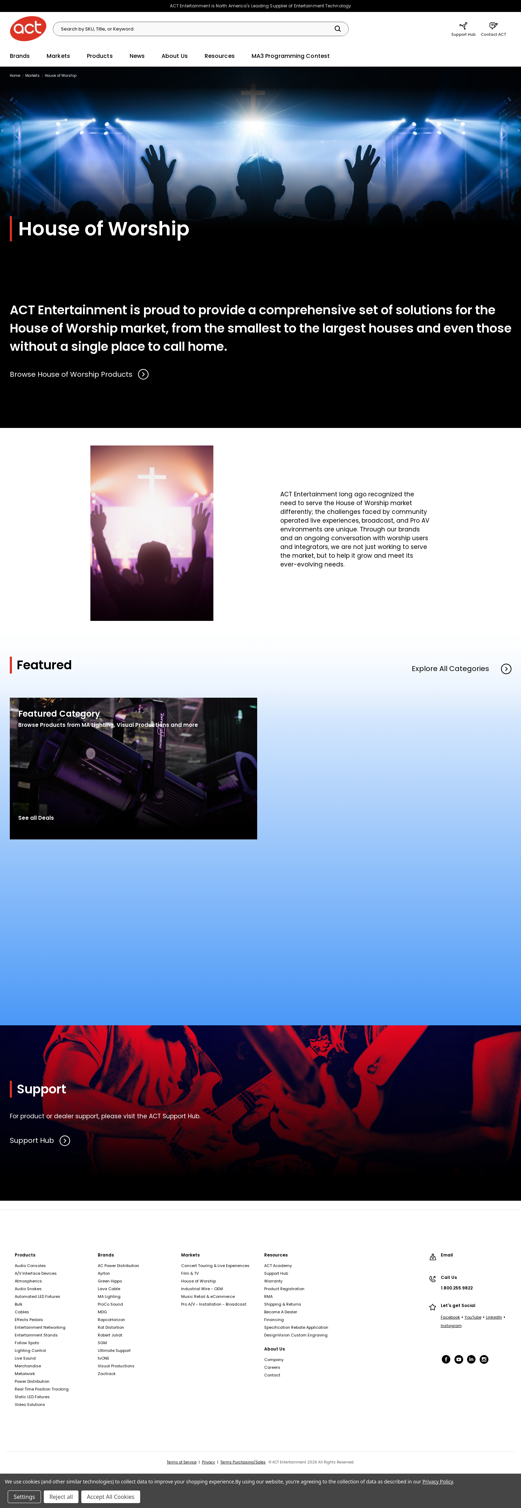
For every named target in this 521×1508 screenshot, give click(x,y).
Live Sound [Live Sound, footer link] (25, 1358)
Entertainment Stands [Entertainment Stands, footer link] (36, 1335)
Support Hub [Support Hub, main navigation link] (463, 28)
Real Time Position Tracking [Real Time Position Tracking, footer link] (42, 1389)
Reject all (61, 1497)
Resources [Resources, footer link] (276, 1255)
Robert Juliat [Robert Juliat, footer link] (110, 1335)
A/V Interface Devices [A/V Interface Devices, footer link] (36, 1273)
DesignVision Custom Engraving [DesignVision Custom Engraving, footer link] (296, 1335)
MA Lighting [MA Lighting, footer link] (109, 1296)
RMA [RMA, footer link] (268, 1296)
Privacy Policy (438, 1481)
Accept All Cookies (111, 1497)
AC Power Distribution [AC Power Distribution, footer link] (118, 1265)
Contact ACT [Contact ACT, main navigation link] (493, 28)
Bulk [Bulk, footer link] (18, 1304)
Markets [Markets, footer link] (190, 1255)
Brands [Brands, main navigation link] (20, 56)
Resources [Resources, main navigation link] (220, 56)
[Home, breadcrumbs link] (15, 75)
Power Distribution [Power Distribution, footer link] (32, 1381)
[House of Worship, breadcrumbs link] (60, 75)
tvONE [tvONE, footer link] (103, 1358)
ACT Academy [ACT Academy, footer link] (278, 1265)
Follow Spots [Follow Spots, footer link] (27, 1343)
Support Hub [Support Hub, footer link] (276, 1273)
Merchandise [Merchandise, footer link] (28, 1366)
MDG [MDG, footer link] (102, 1312)
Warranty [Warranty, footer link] (273, 1281)
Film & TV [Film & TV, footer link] (190, 1273)
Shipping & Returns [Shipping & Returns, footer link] (282, 1304)
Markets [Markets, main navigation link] (58, 56)
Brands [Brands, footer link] (106, 1255)
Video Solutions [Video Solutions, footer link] (30, 1404)
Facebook (450, 1317)
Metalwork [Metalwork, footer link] (25, 1373)
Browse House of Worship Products (79, 374)
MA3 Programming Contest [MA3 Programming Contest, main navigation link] (291, 56)
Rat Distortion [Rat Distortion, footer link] (111, 1327)
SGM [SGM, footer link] (102, 1343)
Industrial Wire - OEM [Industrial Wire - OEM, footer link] (202, 1289)
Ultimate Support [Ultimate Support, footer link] (114, 1350)
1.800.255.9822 (457, 1288)
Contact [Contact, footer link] (272, 1375)
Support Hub (40, 1140)
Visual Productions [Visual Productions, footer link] (116, 1366)
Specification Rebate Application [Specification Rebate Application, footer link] (296, 1327)
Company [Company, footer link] (273, 1359)
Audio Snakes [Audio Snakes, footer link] (28, 1289)
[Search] (337, 29)
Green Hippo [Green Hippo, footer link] (110, 1281)
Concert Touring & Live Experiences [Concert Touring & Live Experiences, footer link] (215, 1265)
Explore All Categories (462, 668)
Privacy (208, 1462)
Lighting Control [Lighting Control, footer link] (30, 1350)
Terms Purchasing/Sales (243, 1462)
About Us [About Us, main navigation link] (175, 56)
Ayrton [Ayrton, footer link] (104, 1273)
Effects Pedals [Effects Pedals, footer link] (29, 1319)
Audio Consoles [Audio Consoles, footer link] (30, 1265)
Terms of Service (182, 1462)
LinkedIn (494, 1317)
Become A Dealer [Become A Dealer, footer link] (280, 1312)
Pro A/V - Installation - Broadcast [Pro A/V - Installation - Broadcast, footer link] (213, 1304)
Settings (24, 1497)
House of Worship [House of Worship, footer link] (198, 1281)
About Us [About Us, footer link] (274, 1349)
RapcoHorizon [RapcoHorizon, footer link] (111, 1319)
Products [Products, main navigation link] (100, 56)
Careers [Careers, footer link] (272, 1367)
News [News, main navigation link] (137, 56)
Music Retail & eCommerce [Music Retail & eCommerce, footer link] (208, 1296)
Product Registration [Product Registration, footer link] (284, 1289)
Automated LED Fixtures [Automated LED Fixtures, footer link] (37, 1296)
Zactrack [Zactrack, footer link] (107, 1373)
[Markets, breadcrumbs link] (32, 75)
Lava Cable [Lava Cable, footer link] (109, 1289)
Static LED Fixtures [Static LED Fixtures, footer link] (32, 1397)
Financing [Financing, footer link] (274, 1319)
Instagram (451, 1325)
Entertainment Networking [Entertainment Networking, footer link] (40, 1327)
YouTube (473, 1317)
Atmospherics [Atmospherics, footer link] (28, 1281)
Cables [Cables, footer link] (22, 1312)
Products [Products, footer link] (25, 1255)
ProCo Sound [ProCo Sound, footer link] (110, 1304)
